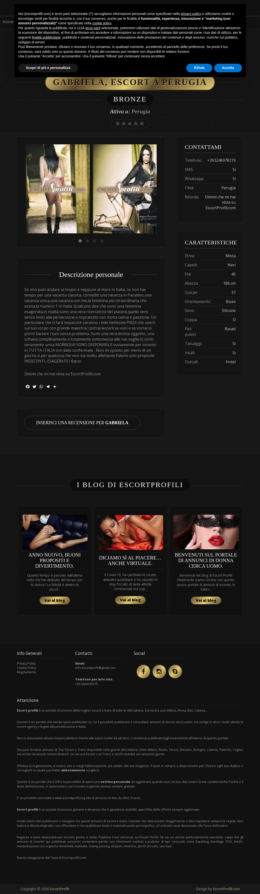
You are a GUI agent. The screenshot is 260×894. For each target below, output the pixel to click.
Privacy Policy (26, 663)
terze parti (92, 28)
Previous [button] (24, 189)
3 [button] (94, 241)
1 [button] (80, 241)
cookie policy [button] (101, 23)
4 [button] (102, 241)
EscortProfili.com (226, 889)
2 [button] (87, 241)
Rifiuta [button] (199, 68)
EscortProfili (59, 889)
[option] (58, 189)
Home (8, 21)
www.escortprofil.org (70, 798)
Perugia (140, 111)
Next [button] (158, 189)
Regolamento (26, 672)
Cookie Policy (26, 667)
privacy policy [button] (191, 14)
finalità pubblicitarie (46, 37)
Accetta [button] (228, 68)
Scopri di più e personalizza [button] (48, 68)
